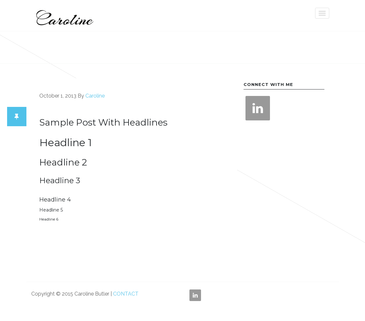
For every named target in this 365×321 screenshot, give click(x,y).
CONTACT (126, 294)
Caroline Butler (63, 15)
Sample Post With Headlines (103, 122)
